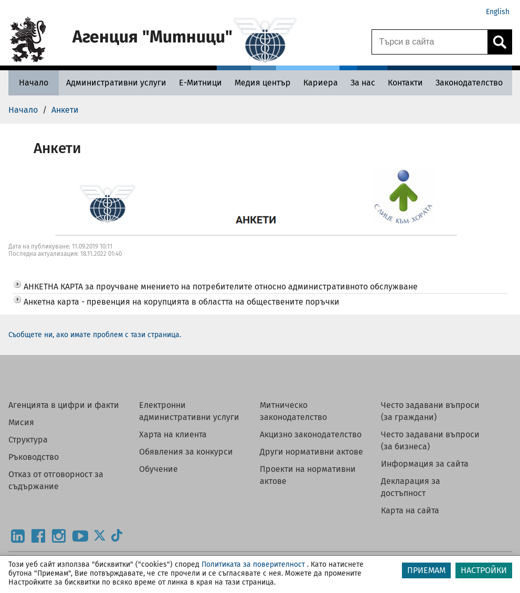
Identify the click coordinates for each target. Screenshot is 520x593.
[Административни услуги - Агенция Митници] (116, 83)
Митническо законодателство (293, 411)
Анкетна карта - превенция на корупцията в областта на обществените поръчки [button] (181, 302)
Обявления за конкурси (186, 452)
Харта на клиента (173, 434)
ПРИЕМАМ (426, 570)
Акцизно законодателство (311, 434)
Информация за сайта (425, 464)
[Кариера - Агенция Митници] (320, 83)
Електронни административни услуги (189, 411)
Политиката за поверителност (253, 564)
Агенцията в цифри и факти (63, 405)
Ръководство (33, 457)
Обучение (158, 469)
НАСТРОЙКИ (484, 570)
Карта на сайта (410, 510)
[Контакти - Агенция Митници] (405, 83)
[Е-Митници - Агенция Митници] (200, 83)
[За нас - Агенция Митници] (362, 83)
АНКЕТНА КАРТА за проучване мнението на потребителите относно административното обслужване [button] (221, 287)
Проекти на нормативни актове (308, 475)
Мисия (21, 422)
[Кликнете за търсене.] (499, 42)
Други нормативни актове (311, 452)
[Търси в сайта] (429, 42)
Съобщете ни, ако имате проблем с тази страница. (94, 334)
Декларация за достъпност (410, 487)
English (498, 11)
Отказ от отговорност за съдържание (55, 480)
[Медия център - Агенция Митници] (262, 83)
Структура (28, 440)
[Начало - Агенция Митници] (33, 83)
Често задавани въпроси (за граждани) (430, 411)
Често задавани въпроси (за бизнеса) (430, 440)
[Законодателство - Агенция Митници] (469, 83)
